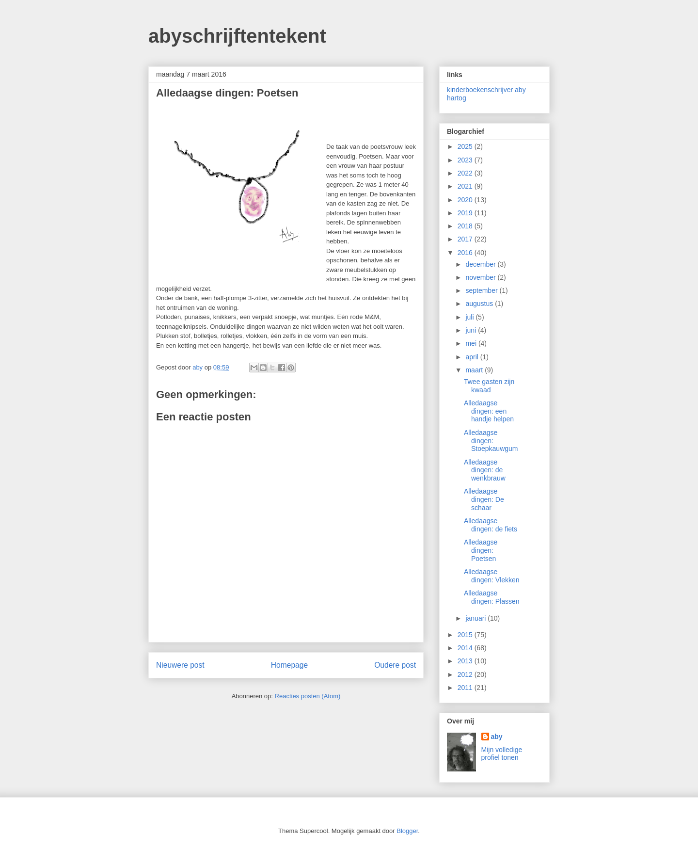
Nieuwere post (180, 665)
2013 (466, 661)
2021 (466, 186)
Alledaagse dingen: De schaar (484, 499)
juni (471, 330)
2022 (466, 173)
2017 (466, 239)
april (472, 357)
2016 (466, 253)
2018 (466, 226)
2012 (466, 674)
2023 (466, 160)
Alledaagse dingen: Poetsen (480, 550)
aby (497, 736)
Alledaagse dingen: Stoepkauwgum (491, 441)
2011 (466, 687)
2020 (466, 200)
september (482, 290)
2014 (466, 648)
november (481, 277)
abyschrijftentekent (237, 36)
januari (476, 618)
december (481, 264)
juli (470, 317)
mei (471, 343)
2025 (466, 146)
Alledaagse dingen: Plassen (492, 597)
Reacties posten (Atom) (308, 696)
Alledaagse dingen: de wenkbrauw (485, 470)
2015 (466, 635)
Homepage (289, 665)
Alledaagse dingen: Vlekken (492, 576)
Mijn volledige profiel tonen (502, 753)
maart (475, 370)
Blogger (407, 830)
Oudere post (395, 665)
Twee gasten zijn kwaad (489, 386)
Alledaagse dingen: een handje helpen (489, 411)
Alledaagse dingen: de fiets (490, 525)
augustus (480, 303)
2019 (466, 213)
